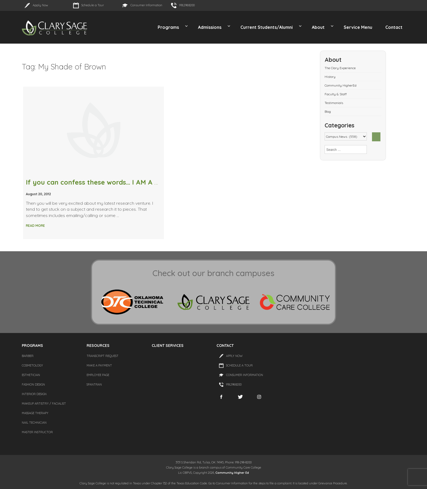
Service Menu (358, 27)
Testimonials (334, 103)
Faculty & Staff (336, 94)
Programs (168, 27)
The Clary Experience (340, 68)
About (318, 27)
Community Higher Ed (232, 473)
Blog (328, 111)
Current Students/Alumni (266, 27)
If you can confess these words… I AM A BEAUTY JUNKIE (115, 182)
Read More (35, 226)
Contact (393, 27)
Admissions (209, 27)
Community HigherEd (340, 85)
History (330, 77)
